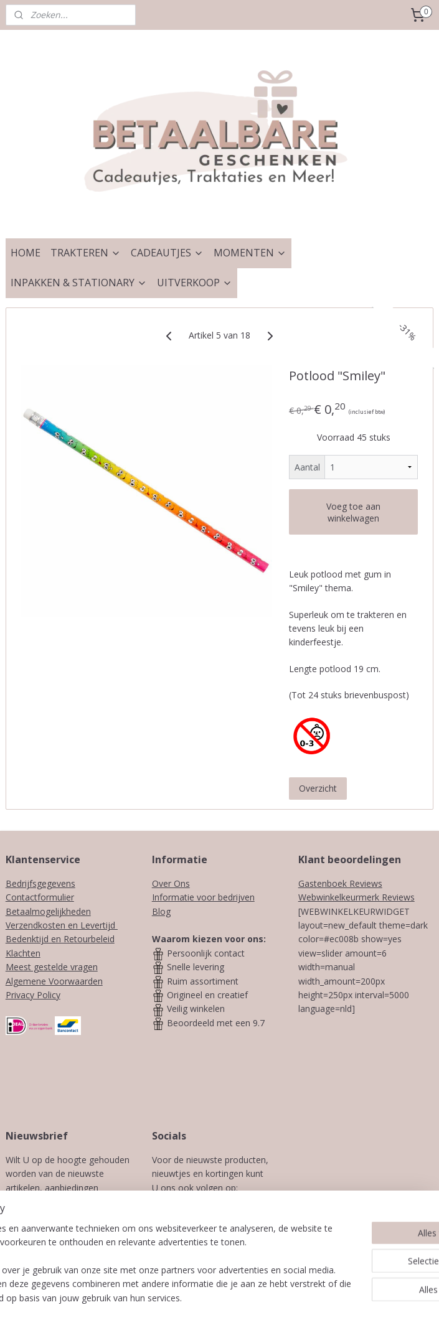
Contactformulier (40, 897)
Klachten (23, 953)
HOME (25, 253)
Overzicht (318, 787)
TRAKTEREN (85, 253)
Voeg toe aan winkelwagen (353, 512)
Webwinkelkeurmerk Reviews (356, 897)
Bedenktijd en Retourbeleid (60, 939)
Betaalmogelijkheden (48, 911)
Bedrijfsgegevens (40, 883)
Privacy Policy (33, 995)
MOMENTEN (250, 253)
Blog (161, 911)
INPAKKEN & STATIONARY (79, 282)
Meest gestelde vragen (52, 967)
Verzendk (24, 925)
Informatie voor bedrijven (203, 897)
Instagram (233, 1201)
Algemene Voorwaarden (54, 981)
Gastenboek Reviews (340, 883)
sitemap (189, 1297)
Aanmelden (63, 1243)
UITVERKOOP (194, 282)
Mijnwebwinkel (372, 1297)
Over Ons (171, 883)
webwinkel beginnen (263, 1297)
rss (215, 1297)
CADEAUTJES (167, 253)
